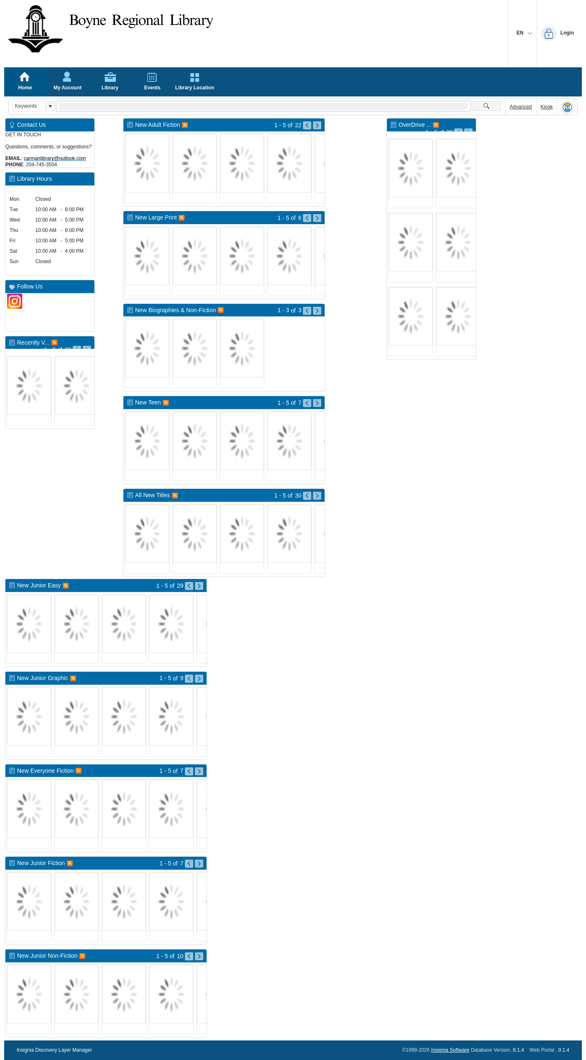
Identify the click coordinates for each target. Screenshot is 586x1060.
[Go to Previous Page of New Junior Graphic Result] (189, 679)
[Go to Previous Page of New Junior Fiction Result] (189, 864)
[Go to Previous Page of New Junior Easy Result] (189, 586)
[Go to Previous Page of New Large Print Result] (307, 218)
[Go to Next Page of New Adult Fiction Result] (317, 125)
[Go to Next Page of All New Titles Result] (317, 496)
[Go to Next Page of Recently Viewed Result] (87, 350)
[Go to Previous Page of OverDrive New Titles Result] (458, 132)
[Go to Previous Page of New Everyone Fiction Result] (189, 771)
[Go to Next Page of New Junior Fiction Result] (199, 864)
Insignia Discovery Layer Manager (54, 1050)
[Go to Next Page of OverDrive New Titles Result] (468, 132)
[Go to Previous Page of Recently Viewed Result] (77, 350)
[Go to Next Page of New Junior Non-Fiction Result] (199, 956)
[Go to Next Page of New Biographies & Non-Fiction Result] (317, 311)
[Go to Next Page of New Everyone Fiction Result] (199, 771)
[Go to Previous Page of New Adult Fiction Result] (307, 125)
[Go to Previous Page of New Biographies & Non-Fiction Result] (307, 311)
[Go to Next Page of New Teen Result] (317, 403)
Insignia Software (450, 1050)
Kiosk (547, 107)
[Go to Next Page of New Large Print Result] (317, 218)
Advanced (521, 107)
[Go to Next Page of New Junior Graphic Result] (199, 679)
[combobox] (28, 106)
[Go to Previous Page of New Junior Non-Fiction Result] (189, 956)
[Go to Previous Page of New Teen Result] (307, 403)
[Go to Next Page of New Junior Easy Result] (199, 586)
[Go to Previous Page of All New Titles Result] (307, 496)
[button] (50, 106)
